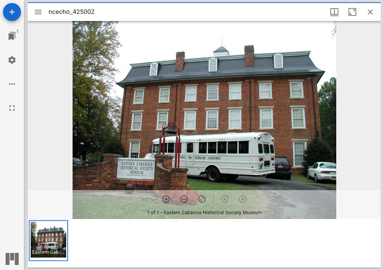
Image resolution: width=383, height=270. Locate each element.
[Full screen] (12, 108)
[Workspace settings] (12, 60)
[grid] (204, 243)
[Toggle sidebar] (38, 12)
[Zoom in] (166, 199)
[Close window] (370, 12)
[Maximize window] (352, 12)
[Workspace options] (12, 84)
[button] (48, 240)
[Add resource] (12, 12)
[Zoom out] (184, 199)
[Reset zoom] (202, 199)
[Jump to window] (12, 36)
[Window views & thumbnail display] (334, 12)
